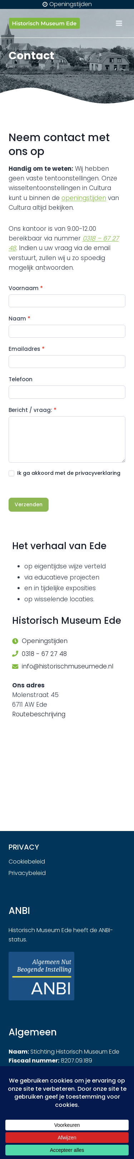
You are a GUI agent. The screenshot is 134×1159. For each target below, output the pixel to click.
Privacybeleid (27, 873)
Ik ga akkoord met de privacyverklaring (64, 473)
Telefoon (21, 379)
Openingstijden (45, 641)
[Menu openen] (118, 23)
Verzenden (29, 504)
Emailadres (27, 349)
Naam (19, 318)
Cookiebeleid (27, 861)
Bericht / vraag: (32, 410)
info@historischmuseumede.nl (67, 666)
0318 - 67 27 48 (44, 654)
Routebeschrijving (38, 714)
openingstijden (83, 198)
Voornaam (26, 288)
